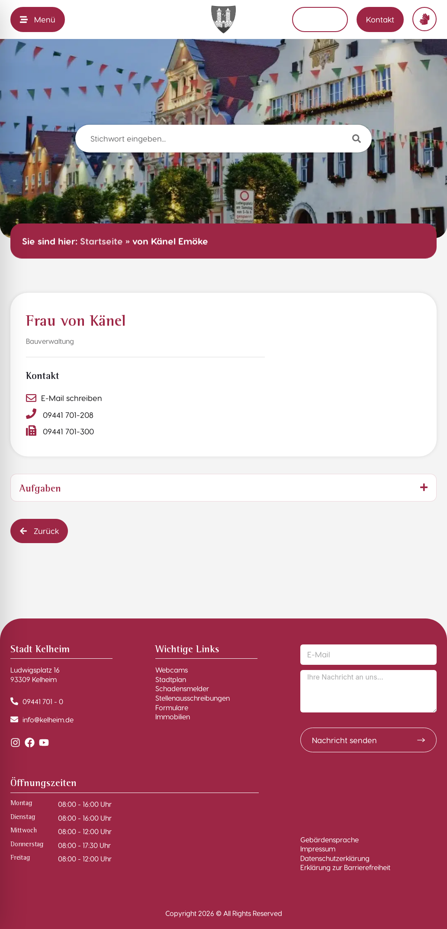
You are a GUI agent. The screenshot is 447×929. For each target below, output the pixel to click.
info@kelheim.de (48, 719)
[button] (39, 531)
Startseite (101, 241)
